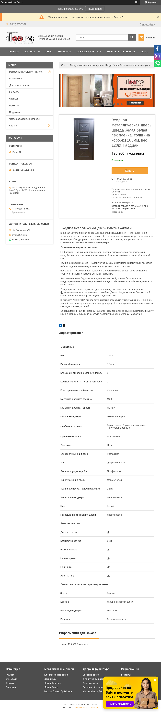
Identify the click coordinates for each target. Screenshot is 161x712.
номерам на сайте (95, 311)
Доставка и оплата (89, 51)
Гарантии (14, 105)
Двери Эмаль (51, 687)
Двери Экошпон (52, 683)
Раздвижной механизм (94, 687)
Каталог (30, 51)
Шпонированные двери (56, 675)
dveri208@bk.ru (19, 235)
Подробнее (95, 8)
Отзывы (13, 98)
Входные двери (91, 675)
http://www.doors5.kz (22, 230)
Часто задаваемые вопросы (24, 119)
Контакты (64, 51)
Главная (14, 51)
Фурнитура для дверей (95, 679)
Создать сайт (7, 2)
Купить (130, 170)
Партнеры (11, 687)
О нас (48, 51)
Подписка (14, 112)
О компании (15, 78)
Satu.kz (95, 704)
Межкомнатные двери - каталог (26, 71)
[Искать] (132, 37)
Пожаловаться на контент (86, 707)
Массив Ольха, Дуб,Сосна (58, 691)
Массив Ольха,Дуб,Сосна (96, 691)
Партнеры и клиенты (121, 51)
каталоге (74, 300)
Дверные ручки (90, 683)
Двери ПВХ (50, 679)
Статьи (13, 125)
